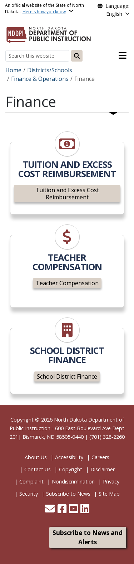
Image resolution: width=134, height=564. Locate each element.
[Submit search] (77, 56)
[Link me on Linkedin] (84, 509)
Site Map (109, 493)
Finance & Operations (40, 79)
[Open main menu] (122, 55)
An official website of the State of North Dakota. (44, 8)
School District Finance (67, 376)
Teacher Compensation (67, 283)
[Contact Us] (50, 509)
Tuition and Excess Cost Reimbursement (67, 193)
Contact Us (37, 469)
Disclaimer (102, 469)
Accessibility (69, 457)
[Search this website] (37, 55)
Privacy (111, 481)
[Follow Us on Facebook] (62, 509)
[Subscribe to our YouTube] (73, 509)
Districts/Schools (49, 70)
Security (28, 493)
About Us (36, 457)
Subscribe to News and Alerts (88, 537)
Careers (100, 457)
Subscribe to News (68, 493)
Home (13, 70)
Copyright (70, 469)
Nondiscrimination (73, 481)
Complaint (31, 481)
